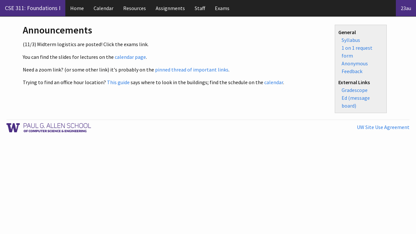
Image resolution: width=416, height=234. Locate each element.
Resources (134, 8)
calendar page (130, 57)
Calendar (103, 8)
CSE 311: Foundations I (32, 8)
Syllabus (351, 40)
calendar (273, 82)
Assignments (170, 8)
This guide (118, 82)
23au (406, 8)
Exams (222, 8)
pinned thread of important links (191, 69)
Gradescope (355, 90)
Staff (200, 8)
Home (77, 8)
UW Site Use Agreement (383, 127)
